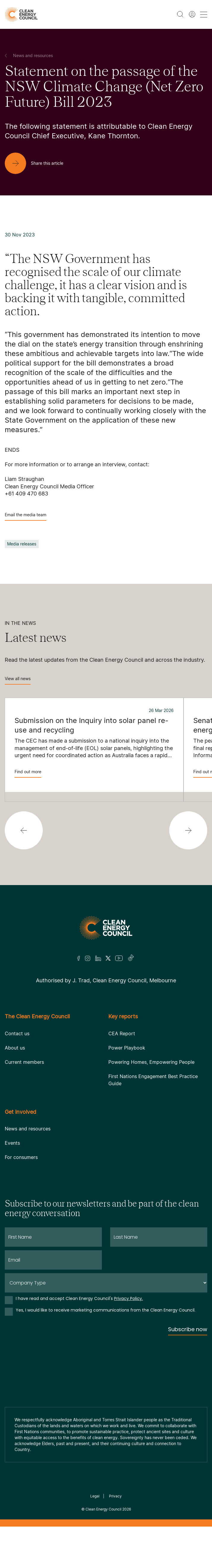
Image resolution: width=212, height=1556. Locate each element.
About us (15, 1048)
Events (12, 1143)
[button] (24, 830)
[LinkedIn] (98, 958)
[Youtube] (119, 958)
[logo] (21, 14)
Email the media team (25, 516)
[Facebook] (78, 958)
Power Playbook (126, 1048)
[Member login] (192, 14)
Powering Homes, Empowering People (151, 1062)
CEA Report (121, 1033)
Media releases (21, 543)
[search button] (180, 14)
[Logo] (106, 927)
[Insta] (87, 958)
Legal (94, 1496)
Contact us (17, 1033)
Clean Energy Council (103, 1509)
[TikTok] (131, 958)
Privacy (115, 1496)
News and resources (27, 1129)
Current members (24, 1062)
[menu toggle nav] (203, 14)
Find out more (28, 773)
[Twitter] (108, 958)
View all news (18, 680)
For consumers (21, 1157)
